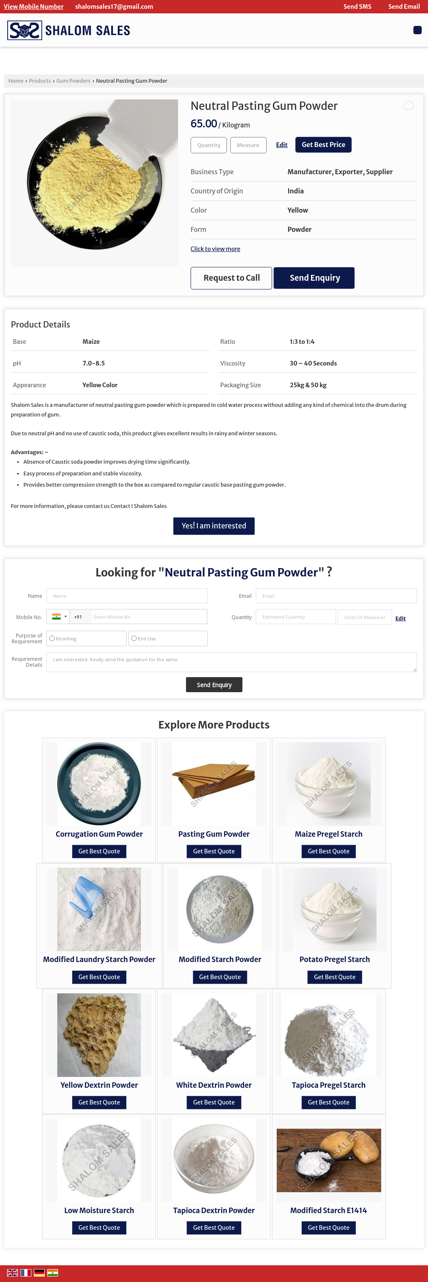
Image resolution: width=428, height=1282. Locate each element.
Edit (282, 145)
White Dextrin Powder (214, 1085)
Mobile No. (29, 617)
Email (245, 595)
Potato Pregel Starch (335, 959)
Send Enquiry (315, 278)
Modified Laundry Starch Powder (99, 959)
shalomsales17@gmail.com (114, 6)
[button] (34, 6)
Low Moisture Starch (99, 1210)
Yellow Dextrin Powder (99, 1085)
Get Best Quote (99, 851)
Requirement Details (27, 662)
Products (40, 81)
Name (35, 595)
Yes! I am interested (214, 526)
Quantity (242, 617)
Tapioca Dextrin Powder (214, 1210)
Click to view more (215, 249)
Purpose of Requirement (27, 639)
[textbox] (248, 145)
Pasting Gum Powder (214, 834)
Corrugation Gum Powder (99, 834)
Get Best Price (324, 145)
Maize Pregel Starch (328, 834)
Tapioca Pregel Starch (329, 1085)
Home (15, 81)
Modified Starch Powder (220, 959)
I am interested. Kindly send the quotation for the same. (231, 662)
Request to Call (232, 278)
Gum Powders (73, 81)
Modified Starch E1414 (328, 1210)
